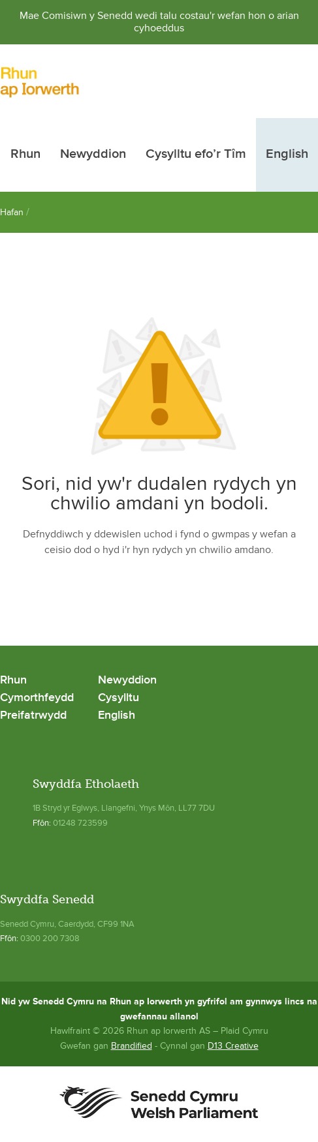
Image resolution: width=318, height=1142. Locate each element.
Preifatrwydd (33, 715)
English (287, 154)
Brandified (131, 1045)
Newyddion (93, 154)
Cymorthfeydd (37, 698)
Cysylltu (118, 698)
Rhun (25, 154)
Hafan (12, 212)
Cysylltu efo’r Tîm (196, 154)
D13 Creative (233, 1045)
